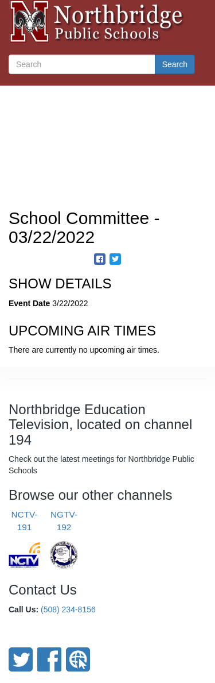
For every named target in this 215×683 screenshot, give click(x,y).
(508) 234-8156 (68, 609)
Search (174, 64)
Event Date (29, 303)
